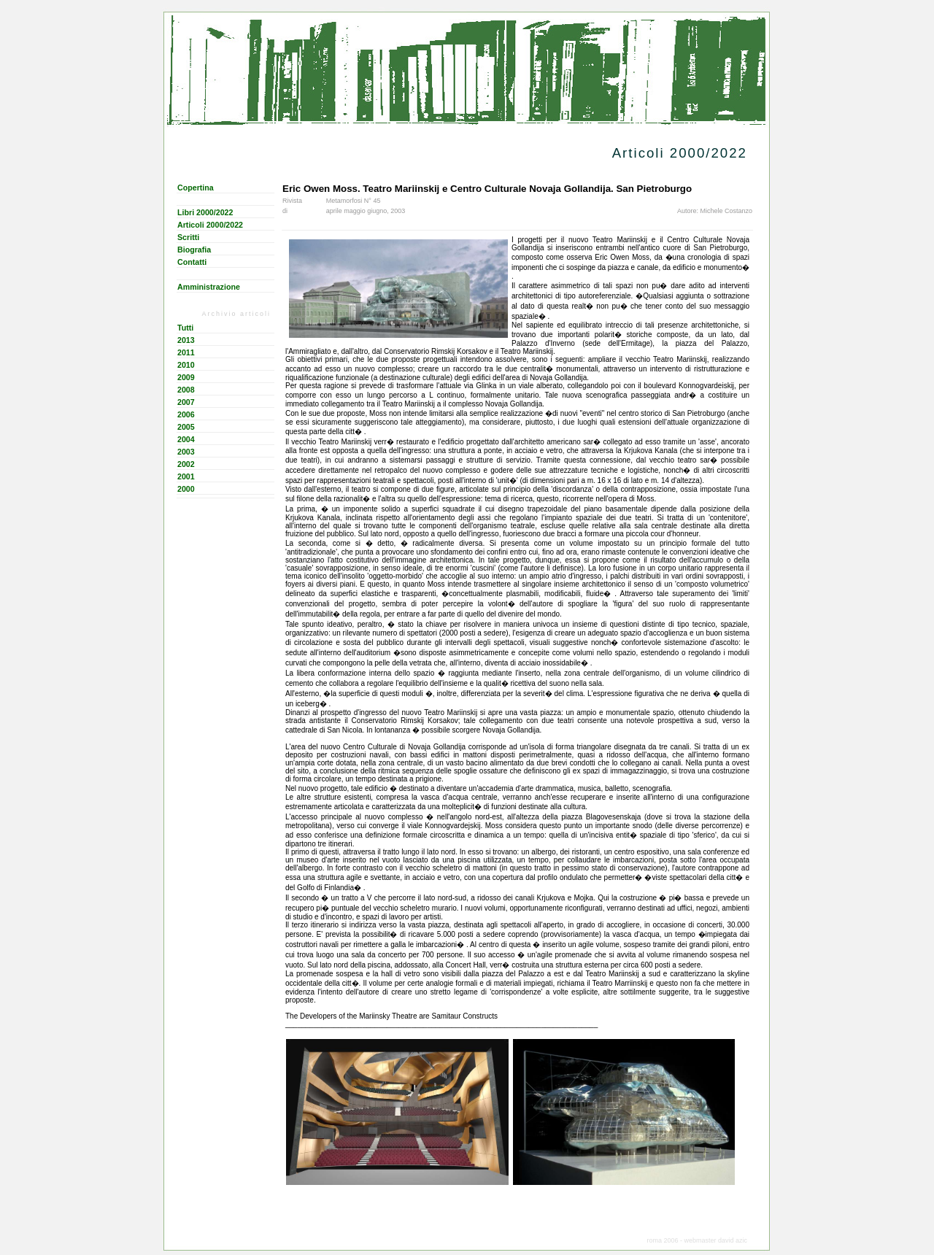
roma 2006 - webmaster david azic (697, 1240)
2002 (186, 464)
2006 (186, 414)
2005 (186, 426)
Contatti (192, 262)
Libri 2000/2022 (205, 212)
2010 (186, 364)
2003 (186, 451)
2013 (186, 340)
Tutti (185, 327)
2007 (186, 402)
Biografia (194, 249)
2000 (186, 488)
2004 (186, 439)
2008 (186, 389)
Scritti (188, 237)
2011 (186, 352)
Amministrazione (208, 286)
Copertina (195, 187)
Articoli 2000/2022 (210, 224)
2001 (186, 476)
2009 (186, 377)
